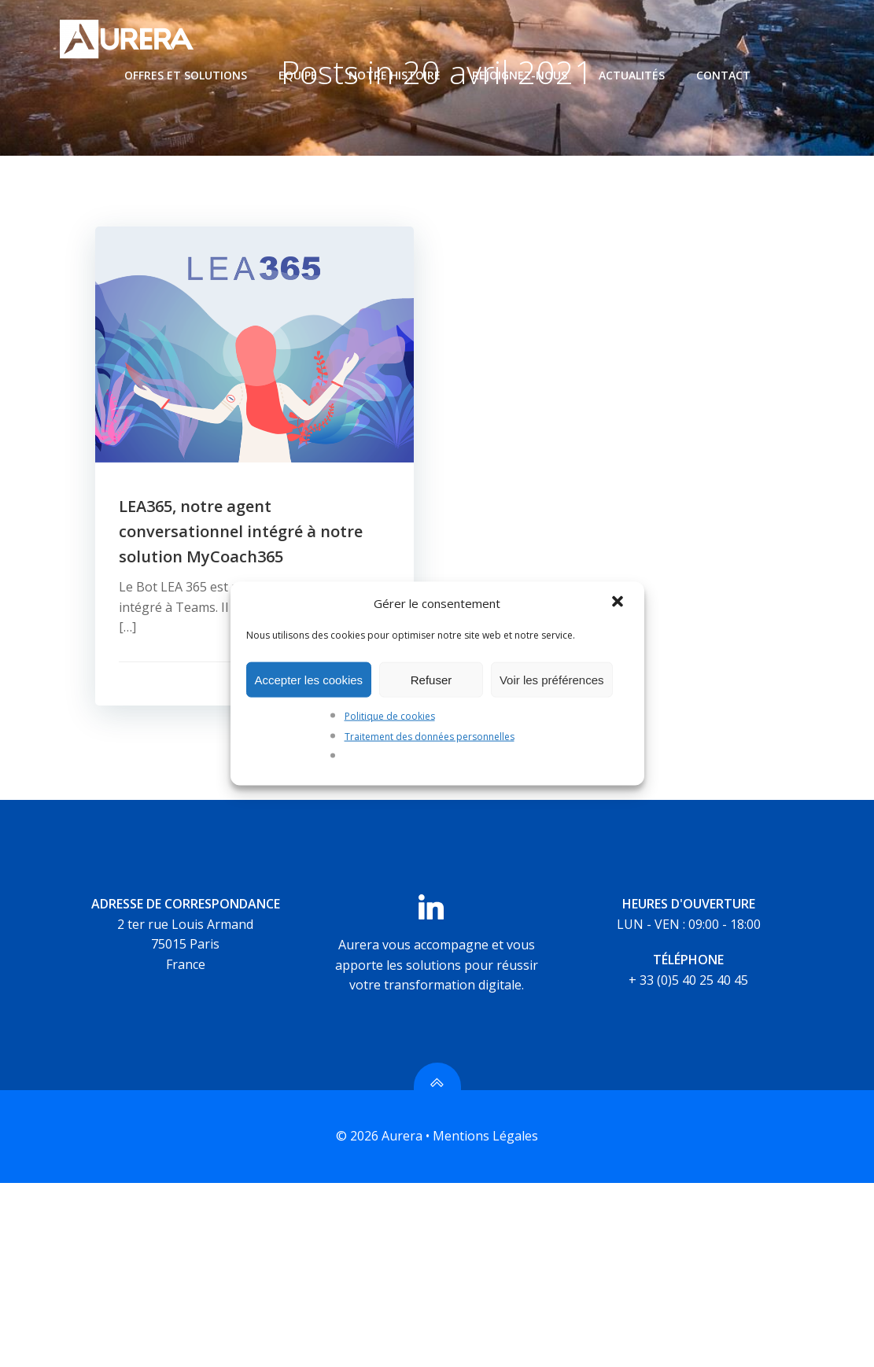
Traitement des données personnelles (429, 735)
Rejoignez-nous (519, 75)
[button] (619, 603)
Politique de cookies (390, 716)
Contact (723, 75)
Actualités (632, 75)
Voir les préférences (552, 679)
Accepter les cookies (309, 679)
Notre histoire (394, 75)
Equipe (297, 75)
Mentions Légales (485, 1136)
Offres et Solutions (185, 75)
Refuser (431, 679)
